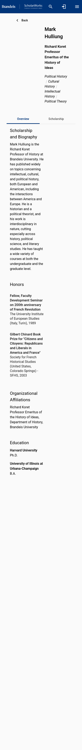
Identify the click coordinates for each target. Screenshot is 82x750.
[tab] (56, 119)
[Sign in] (64, 7)
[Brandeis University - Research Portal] (22, 6)
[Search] (51, 7)
